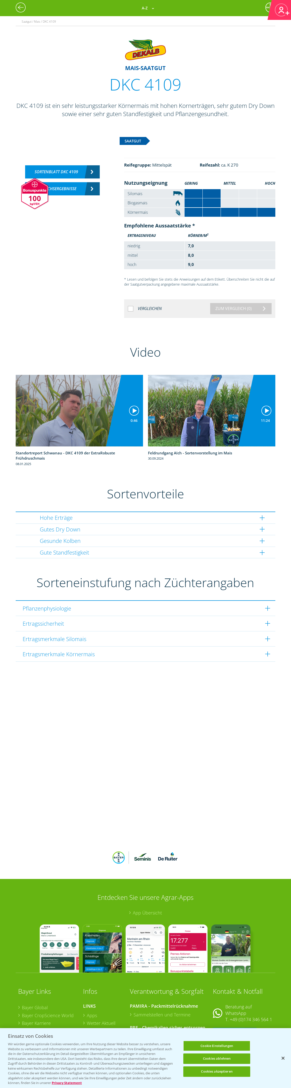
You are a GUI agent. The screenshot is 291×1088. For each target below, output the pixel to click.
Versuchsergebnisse (56, 188)
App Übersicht (147, 880)
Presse (28, 1014)
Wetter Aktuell (101, 991)
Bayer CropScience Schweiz (50, 1006)
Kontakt (227, 1000)
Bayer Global (35, 975)
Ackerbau (96, 1014)
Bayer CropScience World (48, 983)
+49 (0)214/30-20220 (250, 1022)
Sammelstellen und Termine (162, 982)
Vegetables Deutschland (46, 1022)
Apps (92, 983)
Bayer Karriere (36, 991)
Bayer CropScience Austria (49, 998)
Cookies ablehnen (217, 1058)
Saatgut (94, 1022)
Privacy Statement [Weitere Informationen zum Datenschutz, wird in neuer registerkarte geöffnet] (67, 1083)
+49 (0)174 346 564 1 (251, 987)
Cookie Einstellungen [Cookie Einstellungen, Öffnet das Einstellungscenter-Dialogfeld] (216, 1046)
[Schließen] (283, 1058)
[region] (145, 1058)
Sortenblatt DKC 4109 (56, 171)
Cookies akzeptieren (216, 1071)
